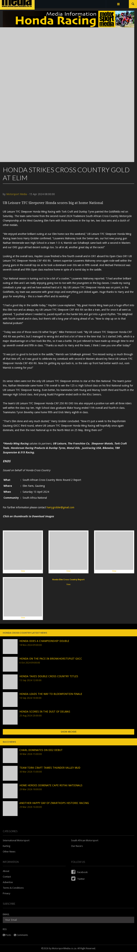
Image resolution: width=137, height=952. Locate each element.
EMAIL (6, 914)
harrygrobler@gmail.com (60, 507)
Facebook (79, 872)
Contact (7, 876)
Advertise (8, 882)
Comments (21, 935)
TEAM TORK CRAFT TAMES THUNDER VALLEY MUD (49, 767)
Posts (7, 935)
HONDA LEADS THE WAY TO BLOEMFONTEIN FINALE (50, 693)
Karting (6, 846)
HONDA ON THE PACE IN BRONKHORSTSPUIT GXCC (50, 658)
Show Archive (68, 732)
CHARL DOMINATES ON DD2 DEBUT (41, 750)
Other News (9, 851)
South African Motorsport (84, 840)
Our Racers (77, 846)
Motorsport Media (16, 194)
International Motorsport (16, 840)
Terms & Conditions (13, 887)
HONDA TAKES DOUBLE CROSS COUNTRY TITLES (48, 676)
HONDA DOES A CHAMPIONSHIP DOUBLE (44, 640)
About (6, 871)
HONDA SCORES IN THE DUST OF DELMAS (44, 711)
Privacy (6, 893)
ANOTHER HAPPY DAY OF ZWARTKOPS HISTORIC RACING (54, 803)
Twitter (78, 878)
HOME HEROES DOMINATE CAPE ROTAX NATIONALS (50, 785)
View (23, 551)
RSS (5, 929)
